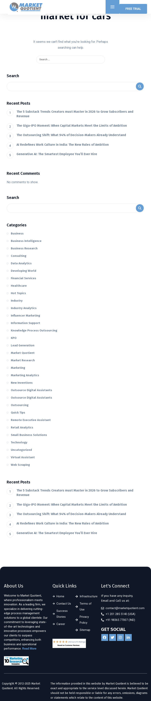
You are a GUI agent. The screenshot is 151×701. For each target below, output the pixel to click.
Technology (19, 442)
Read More (29, 648)
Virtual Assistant (23, 457)
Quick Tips (18, 412)
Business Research (24, 248)
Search (13, 75)
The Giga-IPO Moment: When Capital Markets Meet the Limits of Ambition (72, 125)
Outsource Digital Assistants (31, 390)
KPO (14, 338)
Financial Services (23, 278)
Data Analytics (21, 263)
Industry (17, 300)
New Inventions (22, 382)
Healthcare (19, 285)
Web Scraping (20, 465)
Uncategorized (21, 450)
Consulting (18, 256)
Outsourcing (20, 405)
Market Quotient (23, 353)
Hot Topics (18, 293)
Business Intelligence (26, 241)
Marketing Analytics (25, 375)
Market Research (23, 360)
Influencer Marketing (25, 315)
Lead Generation (22, 345)
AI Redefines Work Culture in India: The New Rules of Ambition (63, 144)
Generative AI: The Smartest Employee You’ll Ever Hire (57, 154)
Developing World (23, 271)
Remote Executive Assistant (31, 420)
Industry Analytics (24, 308)
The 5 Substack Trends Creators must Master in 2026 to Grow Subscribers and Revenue (75, 114)
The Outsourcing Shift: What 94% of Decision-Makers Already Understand (71, 135)
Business (17, 233)
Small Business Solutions (29, 435)
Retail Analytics (22, 427)
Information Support (25, 323)
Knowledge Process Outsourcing (34, 330)
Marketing (18, 368)
